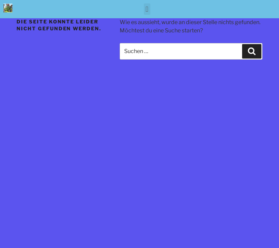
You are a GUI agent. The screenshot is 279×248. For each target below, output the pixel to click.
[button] (147, 9)
